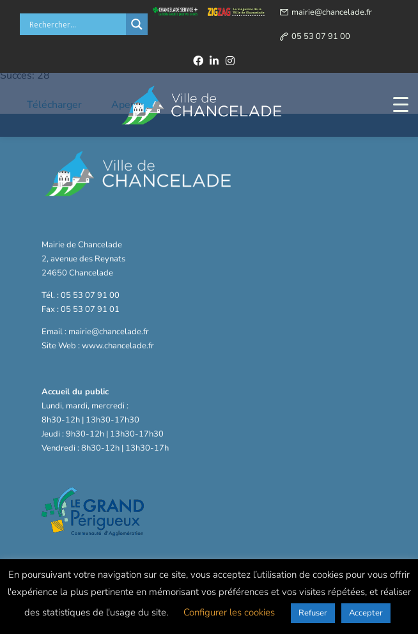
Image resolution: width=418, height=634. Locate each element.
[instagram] (230, 61)
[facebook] (198, 61)
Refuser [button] (312, 613)
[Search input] (76, 24)
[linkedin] (214, 61)
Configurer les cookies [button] (229, 612)
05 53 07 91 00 (320, 36)
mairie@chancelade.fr (331, 12)
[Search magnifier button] (137, 24)
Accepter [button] (366, 613)
